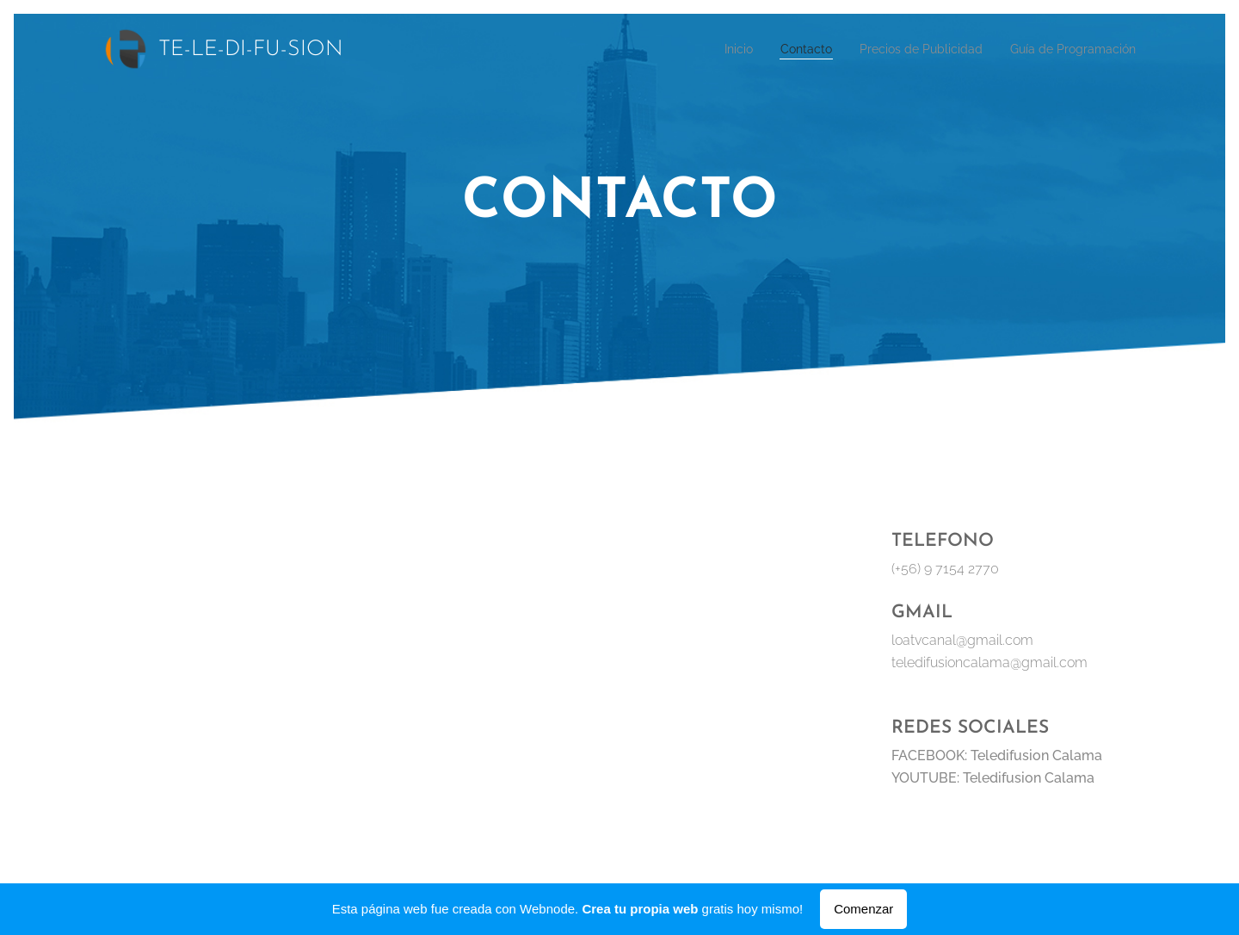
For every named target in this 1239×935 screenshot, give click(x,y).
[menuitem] (702, 49)
